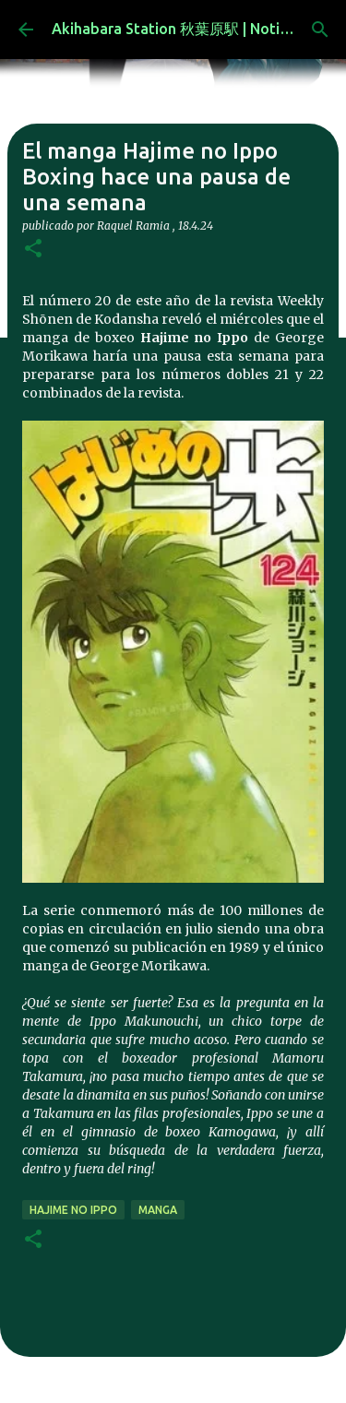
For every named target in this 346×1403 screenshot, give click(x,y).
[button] (33, 249)
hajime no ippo (73, 1210)
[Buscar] (320, 29)
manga (157, 1210)
